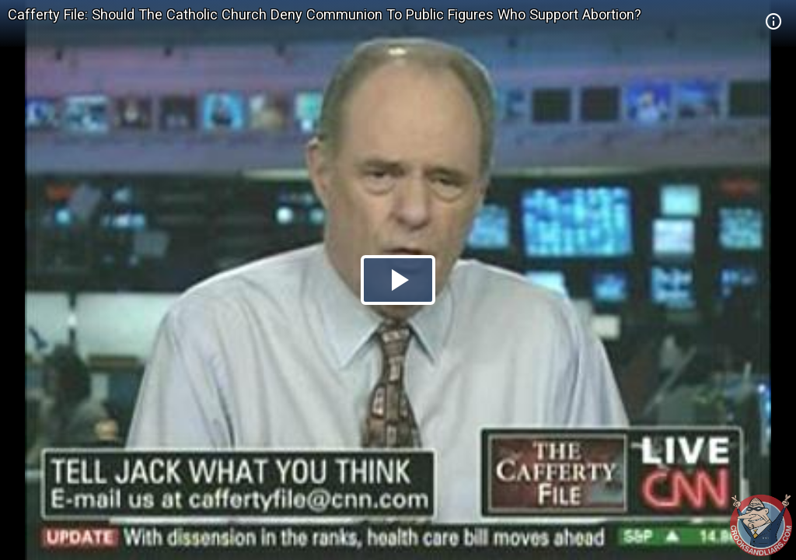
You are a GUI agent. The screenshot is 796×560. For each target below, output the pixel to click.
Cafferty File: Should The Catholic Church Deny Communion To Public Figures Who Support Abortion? (324, 14)
